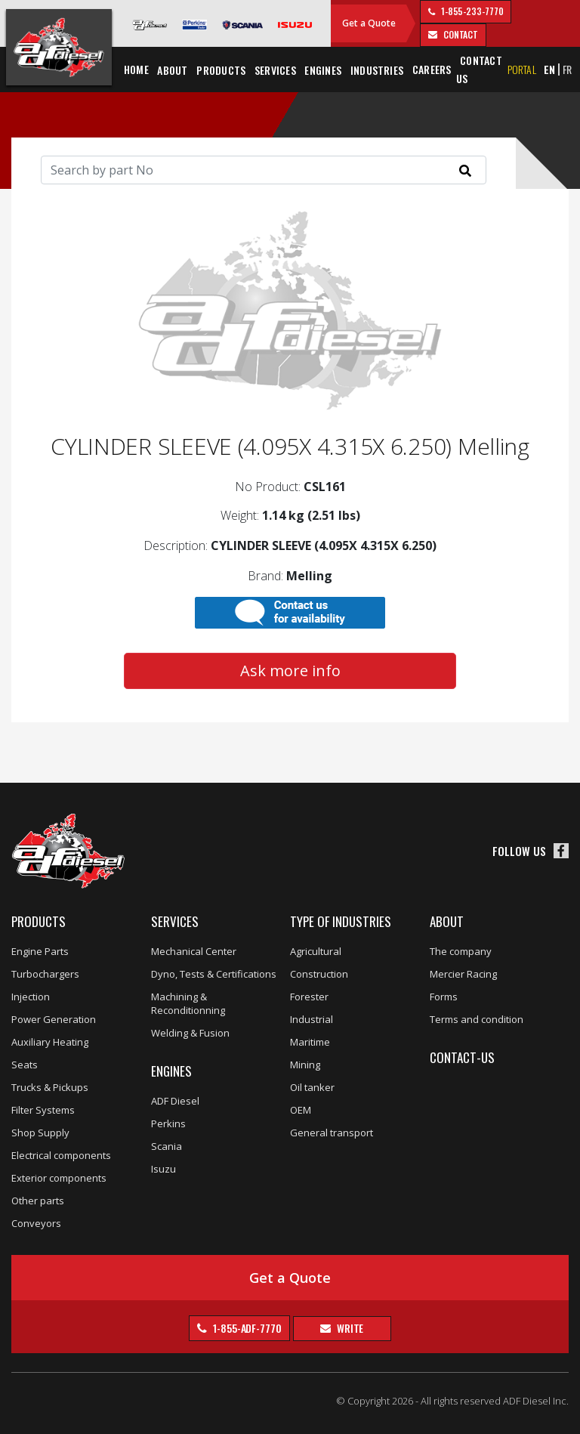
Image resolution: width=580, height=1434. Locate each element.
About (447, 921)
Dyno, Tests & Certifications (213, 974)
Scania (166, 1146)
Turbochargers (45, 974)
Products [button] (220, 70)
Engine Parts (40, 951)
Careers (432, 69)
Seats (24, 1064)
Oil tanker (312, 1087)
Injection (30, 996)
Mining (305, 1064)
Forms (444, 996)
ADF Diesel (175, 1101)
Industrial (311, 1019)
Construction (319, 974)
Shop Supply (40, 1132)
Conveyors (36, 1223)
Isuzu (163, 1169)
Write (349, 1328)
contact (459, 34)
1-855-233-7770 (471, 11)
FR (567, 69)
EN (549, 69)
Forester (309, 996)
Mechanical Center (193, 951)
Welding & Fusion (190, 1033)
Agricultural (315, 951)
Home (136, 69)
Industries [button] (376, 70)
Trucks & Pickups (49, 1087)
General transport (331, 1132)
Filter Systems (43, 1110)
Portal (522, 69)
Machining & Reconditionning (188, 1003)
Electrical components (61, 1155)
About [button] (172, 70)
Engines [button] (322, 70)
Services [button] (275, 70)
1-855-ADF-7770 (246, 1328)
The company (461, 951)
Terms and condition (476, 1019)
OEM (300, 1110)
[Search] (263, 170)
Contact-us (462, 1057)
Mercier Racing (463, 974)
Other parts (37, 1200)
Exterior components (58, 1178)
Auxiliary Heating (49, 1042)
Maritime (310, 1042)
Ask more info (290, 670)
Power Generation (53, 1019)
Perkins (168, 1123)
